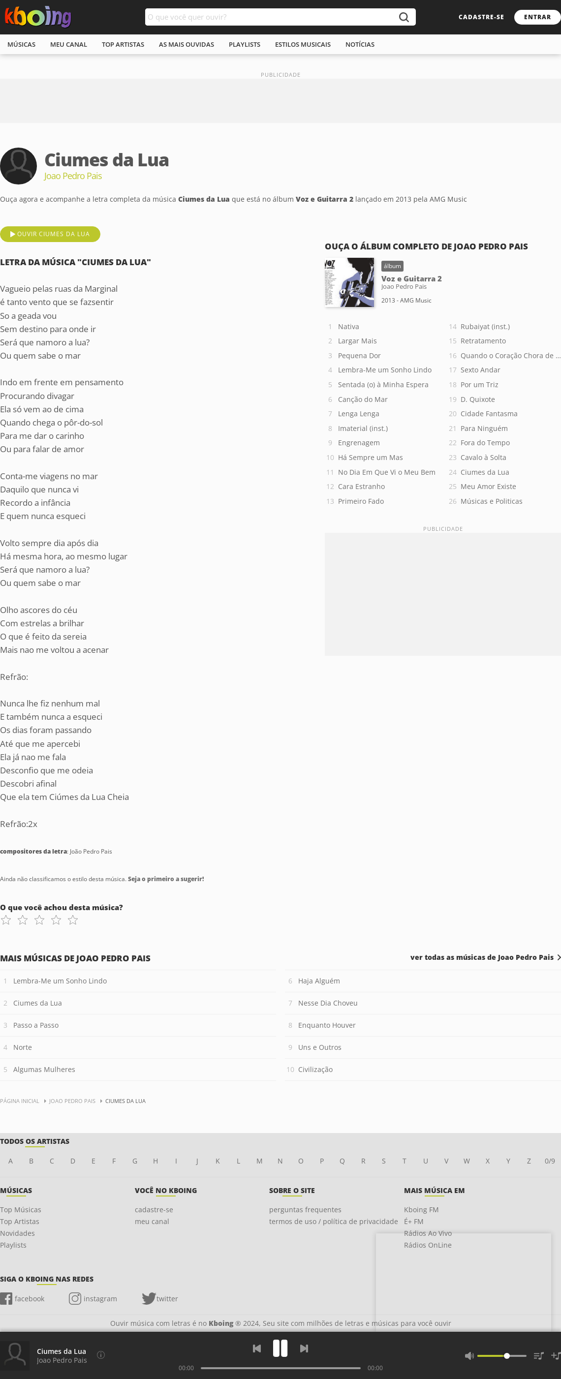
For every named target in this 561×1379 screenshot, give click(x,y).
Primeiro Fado (361, 501)
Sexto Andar (480, 369)
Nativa (348, 326)
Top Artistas (19, 1221)
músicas (21, 44)
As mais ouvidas (186, 44)
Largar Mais (357, 340)
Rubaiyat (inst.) (485, 326)
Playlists (13, 1245)
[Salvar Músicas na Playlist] (556, 1356)
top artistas (123, 44)
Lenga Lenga (358, 413)
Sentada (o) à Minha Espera (383, 384)
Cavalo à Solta (483, 457)
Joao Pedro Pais (62, 1360)
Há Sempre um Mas (370, 457)
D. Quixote (478, 399)
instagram (100, 1298)
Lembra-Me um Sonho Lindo (385, 369)
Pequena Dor (359, 355)
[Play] (280, 1348)
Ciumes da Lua (485, 472)
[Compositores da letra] (101, 1355)
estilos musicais (303, 44)
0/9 (550, 1160)
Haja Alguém (319, 980)
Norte (22, 1047)
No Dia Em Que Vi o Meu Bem (387, 472)
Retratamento (483, 340)
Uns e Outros (320, 1047)
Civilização (315, 1069)
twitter (167, 1298)
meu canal (68, 44)
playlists (244, 44)
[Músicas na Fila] (539, 1356)
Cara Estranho (361, 486)
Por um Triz (480, 384)
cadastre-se (481, 17)
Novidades (17, 1233)
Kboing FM (421, 1209)
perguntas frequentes (305, 1209)
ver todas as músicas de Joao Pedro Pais (482, 957)
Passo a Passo (36, 1025)
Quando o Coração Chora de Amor (511, 355)
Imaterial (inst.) (363, 428)
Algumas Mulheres (44, 1069)
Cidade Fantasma (489, 413)
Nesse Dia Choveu (328, 1003)
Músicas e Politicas (492, 501)
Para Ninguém (484, 428)
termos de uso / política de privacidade (333, 1221)
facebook (29, 1298)
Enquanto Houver (327, 1025)
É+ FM (414, 1221)
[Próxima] (304, 1348)
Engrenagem (359, 442)
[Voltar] (257, 1348)
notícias (359, 44)
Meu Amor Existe (488, 486)
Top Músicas (20, 1209)
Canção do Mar (363, 399)
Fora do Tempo (485, 442)
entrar (537, 17)
